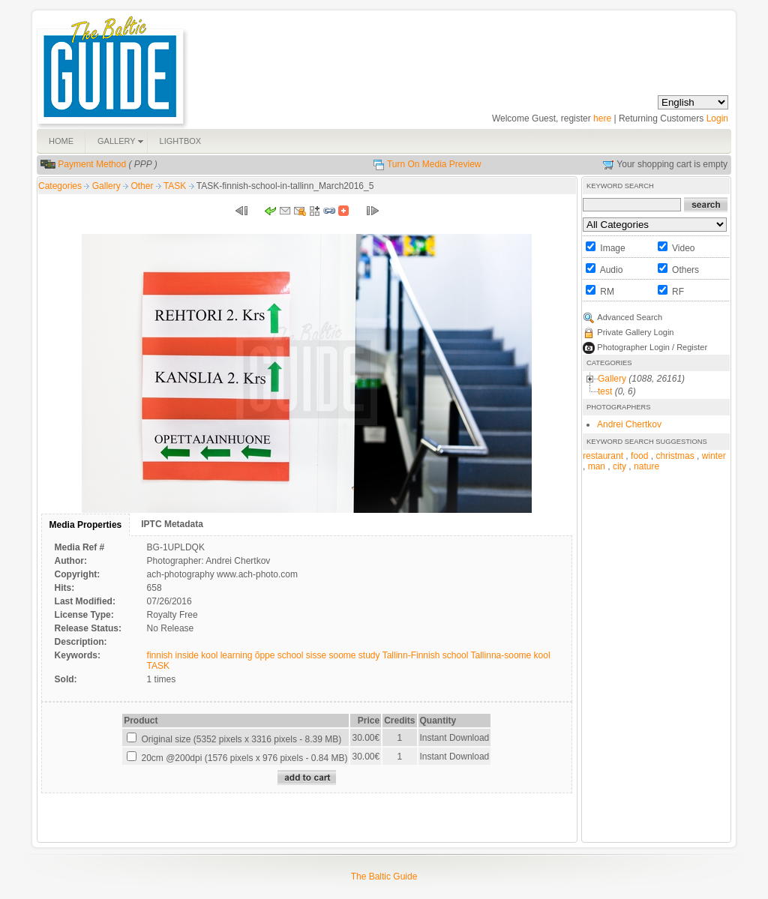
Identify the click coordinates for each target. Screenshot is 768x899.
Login (717, 118)
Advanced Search (629, 317)
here (602, 118)
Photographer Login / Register (652, 347)
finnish (160, 655)
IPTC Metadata (172, 524)
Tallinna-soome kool (510, 655)
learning (236, 655)
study (369, 655)
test (605, 391)
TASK (176, 186)
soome (342, 655)
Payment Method (92, 164)
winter (714, 456)
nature (646, 466)
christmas (675, 456)
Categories (60, 186)
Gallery (107, 186)
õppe (265, 655)
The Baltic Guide (384, 876)
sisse (316, 655)
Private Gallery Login (635, 332)
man (596, 466)
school (291, 655)
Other (142, 186)
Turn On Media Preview (434, 164)
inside (187, 655)
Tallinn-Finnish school (425, 655)
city (619, 466)
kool (209, 655)
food (639, 456)
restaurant (603, 456)
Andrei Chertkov (629, 424)
